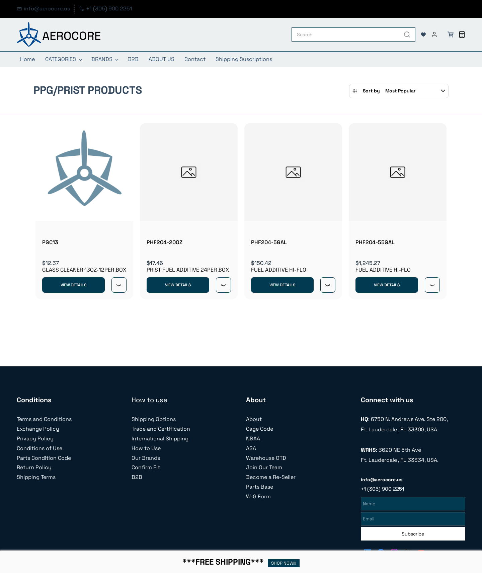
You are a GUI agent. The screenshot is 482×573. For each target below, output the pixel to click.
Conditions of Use (39, 448)
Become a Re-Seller (271, 477)
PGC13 (50, 242)
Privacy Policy (35, 438)
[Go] (405, 34)
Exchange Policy (38, 428)
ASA (251, 448)
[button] (423, 34)
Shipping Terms (36, 477)
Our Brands (146, 457)
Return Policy (34, 467)
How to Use (146, 448)
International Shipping (160, 438)
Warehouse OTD (266, 457)
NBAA (253, 438)
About (254, 419)
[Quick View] (119, 285)
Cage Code (259, 428)
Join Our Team (264, 467)
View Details (73, 285)
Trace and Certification (161, 428)
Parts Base (259, 486)
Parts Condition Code (44, 457)
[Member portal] (434, 34)
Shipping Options (154, 419)
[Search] (345, 34)
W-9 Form (258, 496)
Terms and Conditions (44, 419)
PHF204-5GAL (269, 242)
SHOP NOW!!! (283, 563)
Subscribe (413, 533)
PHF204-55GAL (375, 242)
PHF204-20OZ (164, 242)
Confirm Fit (146, 467)
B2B (137, 477)
